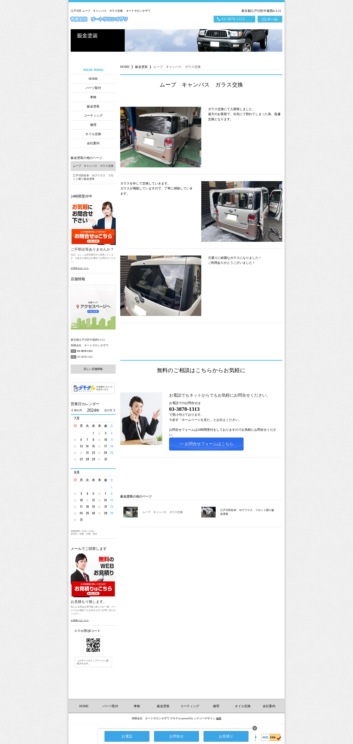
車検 (93, 97)
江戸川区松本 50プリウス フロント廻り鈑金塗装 (237, 512)
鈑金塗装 (93, 106)
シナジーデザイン (204, 718)
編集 (219, 718)
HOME (93, 78)
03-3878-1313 (233, 19)
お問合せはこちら (80, 268)
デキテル (175, 718)
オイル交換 (93, 134)
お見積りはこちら (80, 620)
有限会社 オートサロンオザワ (99, 19)
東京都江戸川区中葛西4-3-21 (261, 11)
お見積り (226, 736)
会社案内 (93, 143)
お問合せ (176, 736)
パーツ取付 (93, 88)
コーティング (93, 115)
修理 (93, 125)
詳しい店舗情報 (93, 369)
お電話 (127, 736)
